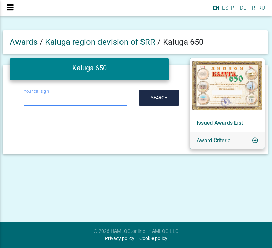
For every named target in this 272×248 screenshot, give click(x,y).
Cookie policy (153, 238)
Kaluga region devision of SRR (101, 42)
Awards (24, 42)
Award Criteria (214, 140)
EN (215, 11)
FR (251, 11)
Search (159, 97)
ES (224, 11)
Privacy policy (119, 238)
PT (233, 11)
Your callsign (36, 91)
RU (261, 11)
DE (243, 11)
